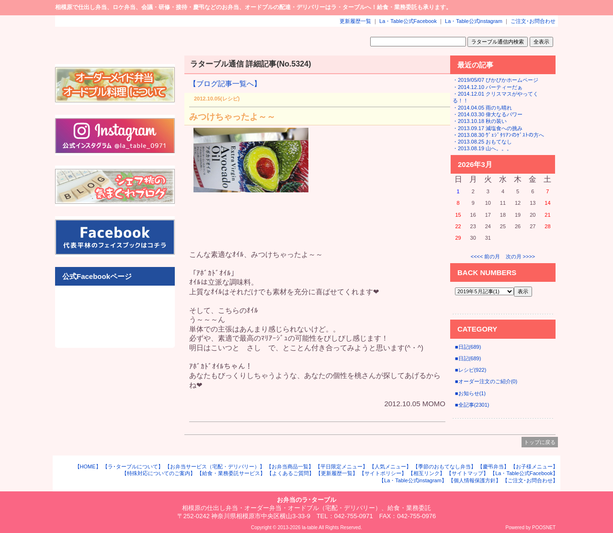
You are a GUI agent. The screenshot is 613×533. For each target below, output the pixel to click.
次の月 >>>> (520, 256)
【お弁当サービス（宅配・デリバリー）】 (215, 466)
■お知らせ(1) (470, 393)
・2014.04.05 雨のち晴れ (482, 108)
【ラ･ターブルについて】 (132, 466)
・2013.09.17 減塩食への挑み (487, 128)
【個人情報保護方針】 (474, 480)
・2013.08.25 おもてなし (482, 141)
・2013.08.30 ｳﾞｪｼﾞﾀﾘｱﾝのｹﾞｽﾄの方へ (498, 135)
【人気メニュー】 (390, 466)
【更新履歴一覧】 (337, 473)
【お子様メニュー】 (534, 466)
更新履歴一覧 (355, 21)
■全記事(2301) (472, 405)
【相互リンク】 (426, 473)
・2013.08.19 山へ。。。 (482, 148)
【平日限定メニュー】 (341, 466)
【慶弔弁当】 (493, 466)
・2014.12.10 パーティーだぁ (487, 87)
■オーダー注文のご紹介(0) (486, 381)
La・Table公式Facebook (408, 21)
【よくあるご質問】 (290, 473)
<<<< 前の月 (485, 256)
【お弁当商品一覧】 (290, 466)
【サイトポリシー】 (383, 473)
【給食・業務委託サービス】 (231, 473)
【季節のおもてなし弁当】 (444, 466)
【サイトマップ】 (467, 473)
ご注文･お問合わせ (533, 21)
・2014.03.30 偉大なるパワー (487, 114)
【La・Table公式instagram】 (413, 480)
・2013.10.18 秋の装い (480, 121)
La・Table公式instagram (473, 21)
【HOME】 (88, 466)
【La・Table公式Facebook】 (524, 473)
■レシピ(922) (470, 370)
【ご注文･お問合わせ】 (530, 480)
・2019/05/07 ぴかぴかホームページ (495, 80)
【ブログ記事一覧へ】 (225, 83)
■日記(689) (468, 347)
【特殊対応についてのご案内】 (158, 473)
